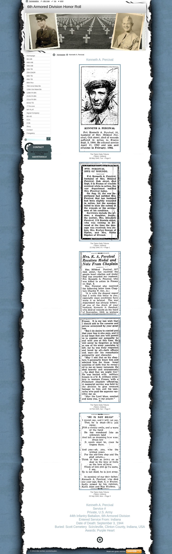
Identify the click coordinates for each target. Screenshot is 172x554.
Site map (46, 1)
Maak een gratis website (116, 551)
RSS (55, 1)
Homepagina (34, 1)
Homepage (61, 55)
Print (61, 1)
